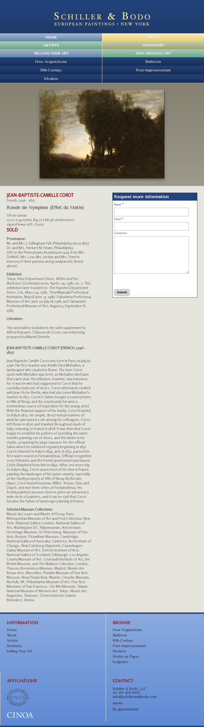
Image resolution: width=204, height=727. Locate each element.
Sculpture (120, 662)
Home (51, 37)
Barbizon (153, 61)
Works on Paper (126, 657)
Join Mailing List (153, 53)
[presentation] (135, 280)
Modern (51, 78)
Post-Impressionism (153, 70)
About (153, 37)
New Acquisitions (51, 61)
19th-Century (51, 70)
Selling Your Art (51, 53)
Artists (51, 45)
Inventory (153, 45)
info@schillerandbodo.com (134, 697)
